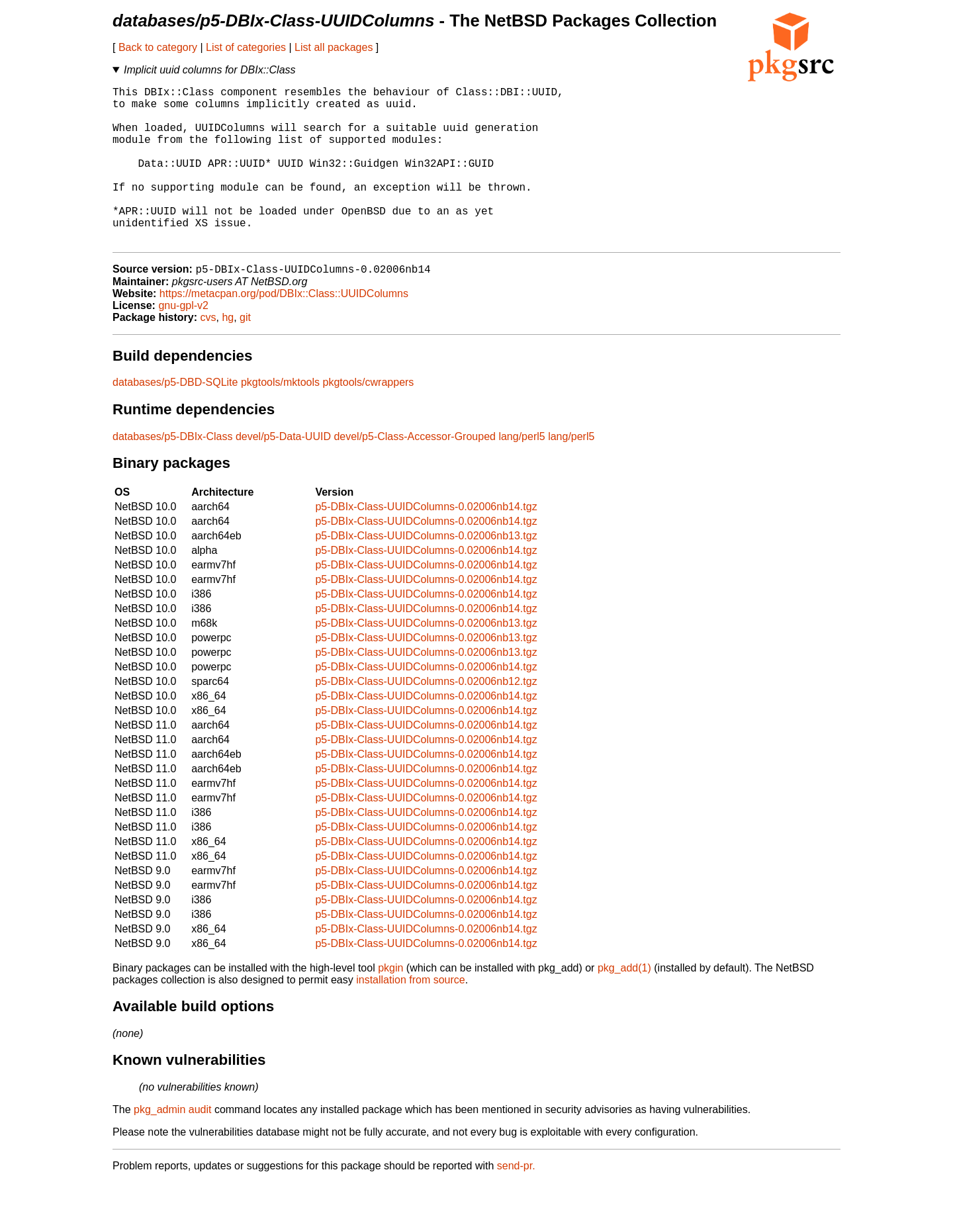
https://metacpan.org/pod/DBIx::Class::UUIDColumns (283, 330)
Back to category (157, 47)
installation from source (410, 1016)
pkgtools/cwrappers (368, 418)
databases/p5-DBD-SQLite (175, 418)
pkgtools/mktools (280, 418)
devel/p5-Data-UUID (283, 472)
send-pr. (516, 1202)
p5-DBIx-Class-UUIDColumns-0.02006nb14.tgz (426, 543)
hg (228, 353)
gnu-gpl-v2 (183, 341)
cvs (208, 353)
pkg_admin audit (172, 1145)
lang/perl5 (521, 472)
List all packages (334, 47)
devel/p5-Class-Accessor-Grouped (415, 472)
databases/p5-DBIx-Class (172, 472)
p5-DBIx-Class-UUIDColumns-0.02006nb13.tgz (426, 572)
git (245, 353)
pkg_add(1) (624, 1004)
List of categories (246, 47)
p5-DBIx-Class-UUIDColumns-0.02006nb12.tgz (426, 717)
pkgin (390, 1004)
